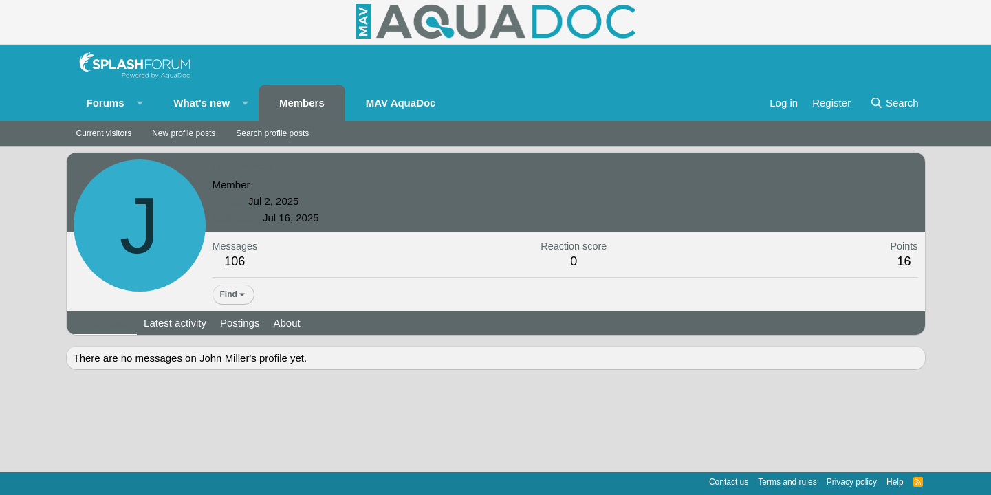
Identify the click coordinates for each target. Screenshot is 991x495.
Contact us (728, 482)
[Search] (894, 103)
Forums (105, 103)
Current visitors (104, 133)
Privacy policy (852, 482)
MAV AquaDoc (401, 103)
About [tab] (286, 323)
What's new (201, 103)
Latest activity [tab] (175, 323)
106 (234, 261)
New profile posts (183, 133)
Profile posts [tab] (102, 323)
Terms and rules (787, 482)
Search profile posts (272, 133)
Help (895, 482)
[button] (140, 103)
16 (904, 261)
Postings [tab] (240, 323)
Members (302, 103)
